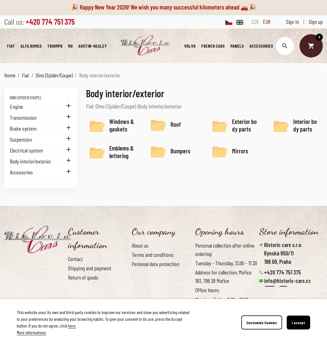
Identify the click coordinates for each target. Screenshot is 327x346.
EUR (267, 21)
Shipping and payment (89, 268)
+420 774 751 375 (282, 272)
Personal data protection (155, 263)
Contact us (78, 296)
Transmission (23, 117)
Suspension (21, 139)
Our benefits (144, 282)
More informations (31, 332)
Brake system (23, 128)
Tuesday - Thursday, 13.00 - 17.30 (226, 263)
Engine (16, 106)
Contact (75, 258)
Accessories (21, 172)
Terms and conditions (153, 254)
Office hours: (207, 290)
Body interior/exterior (30, 161)
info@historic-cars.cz (287, 280)
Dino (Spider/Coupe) (25, 97)
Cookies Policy (145, 273)
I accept (298, 322)
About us (140, 245)
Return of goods (83, 277)
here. (72, 325)
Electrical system (26, 150)
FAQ (71, 286)
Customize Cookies (261, 322)
